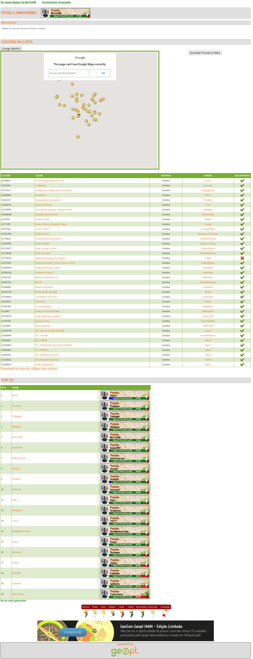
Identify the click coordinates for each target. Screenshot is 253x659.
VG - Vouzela (41, 335)
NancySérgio (208, 214)
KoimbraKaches (208, 335)
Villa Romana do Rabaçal (47, 360)
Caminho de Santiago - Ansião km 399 (53, 210)
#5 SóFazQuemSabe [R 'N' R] (49, 180)
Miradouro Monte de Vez (47, 277)
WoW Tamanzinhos (44, 364)
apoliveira (16, 583)
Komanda (207, 287)
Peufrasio (16, 406)
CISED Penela (42, 234)
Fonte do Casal (42, 253)
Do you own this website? (63, 73)
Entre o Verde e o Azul (46, 248)
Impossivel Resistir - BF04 (47, 268)
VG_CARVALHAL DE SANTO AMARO (53, 345)
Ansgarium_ (18, 510)
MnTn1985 (26, 13)
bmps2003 (208, 268)
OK (103, 73)
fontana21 (17, 489)
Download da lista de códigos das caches (28, 368)
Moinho (38, 282)
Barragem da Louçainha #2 (48, 200)
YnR (208, 205)
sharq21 (16, 468)
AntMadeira (208, 306)
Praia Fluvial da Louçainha (48, 316)
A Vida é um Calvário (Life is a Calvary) (54, 190)
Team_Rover (18, 594)
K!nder (208, 258)
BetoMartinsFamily (21, 531)
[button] (89, 105)
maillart (208, 219)
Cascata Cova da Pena (46, 214)
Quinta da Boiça (43, 326)
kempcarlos (208, 297)
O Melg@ (16, 416)
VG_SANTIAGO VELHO (47, 355)
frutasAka (16, 573)
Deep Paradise (42, 243)
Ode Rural (40, 301)
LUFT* (15, 521)
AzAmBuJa (40, 195)
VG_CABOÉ (41, 340)
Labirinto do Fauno (44, 272)
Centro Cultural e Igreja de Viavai (51, 224)
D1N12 (208, 180)
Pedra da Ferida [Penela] (47, 311)
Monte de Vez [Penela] (46, 292)
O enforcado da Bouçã (46, 297)
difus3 (208, 195)
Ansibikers (208, 210)
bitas (14, 500)
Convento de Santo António (48, 239)
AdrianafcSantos (208, 239)
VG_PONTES (41, 350)
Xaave (15, 542)
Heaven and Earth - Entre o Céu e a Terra (55, 263)
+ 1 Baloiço (40, 185)
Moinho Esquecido (44, 287)
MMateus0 (208, 277)
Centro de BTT (42, 229)
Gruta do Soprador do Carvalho (50, 258)
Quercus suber (42, 321)
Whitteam (16, 427)
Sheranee (17, 552)
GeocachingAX (208, 229)
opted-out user (19, 458)
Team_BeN (208, 316)
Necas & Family (207, 243)
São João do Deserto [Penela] (49, 331)
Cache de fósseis (43, 205)
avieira (208, 292)
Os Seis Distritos (43, 306)
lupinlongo (208, 272)
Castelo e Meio (42, 219)
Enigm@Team (208, 190)
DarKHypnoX (208, 311)
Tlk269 (208, 360)
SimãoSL (208, 185)
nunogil (208, 224)
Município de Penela (208, 234)
